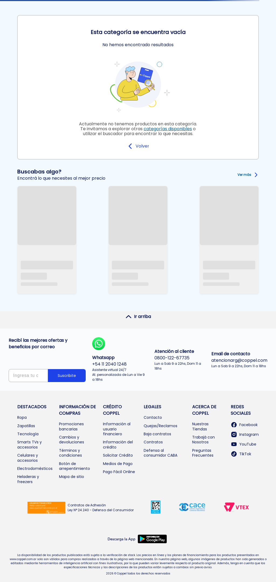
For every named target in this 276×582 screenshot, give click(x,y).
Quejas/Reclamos (160, 426)
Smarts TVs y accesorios (29, 444)
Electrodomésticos (35, 468)
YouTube (243, 444)
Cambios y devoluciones (71, 439)
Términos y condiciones (70, 453)
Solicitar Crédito (118, 455)
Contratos (153, 442)
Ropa (22, 417)
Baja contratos (157, 434)
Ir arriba (138, 316)
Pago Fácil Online (119, 471)
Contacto (153, 417)
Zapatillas (26, 426)
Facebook (244, 425)
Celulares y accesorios (27, 458)
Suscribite (67, 375)
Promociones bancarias (71, 426)
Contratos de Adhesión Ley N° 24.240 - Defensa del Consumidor (101, 507)
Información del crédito (118, 444)
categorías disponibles (168, 129)
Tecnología (28, 434)
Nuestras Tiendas (200, 426)
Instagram (245, 434)
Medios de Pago (118, 463)
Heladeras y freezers (28, 479)
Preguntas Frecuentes (202, 453)
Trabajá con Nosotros (203, 439)
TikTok (241, 454)
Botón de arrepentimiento (74, 466)
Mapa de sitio (71, 476)
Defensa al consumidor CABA (160, 453)
